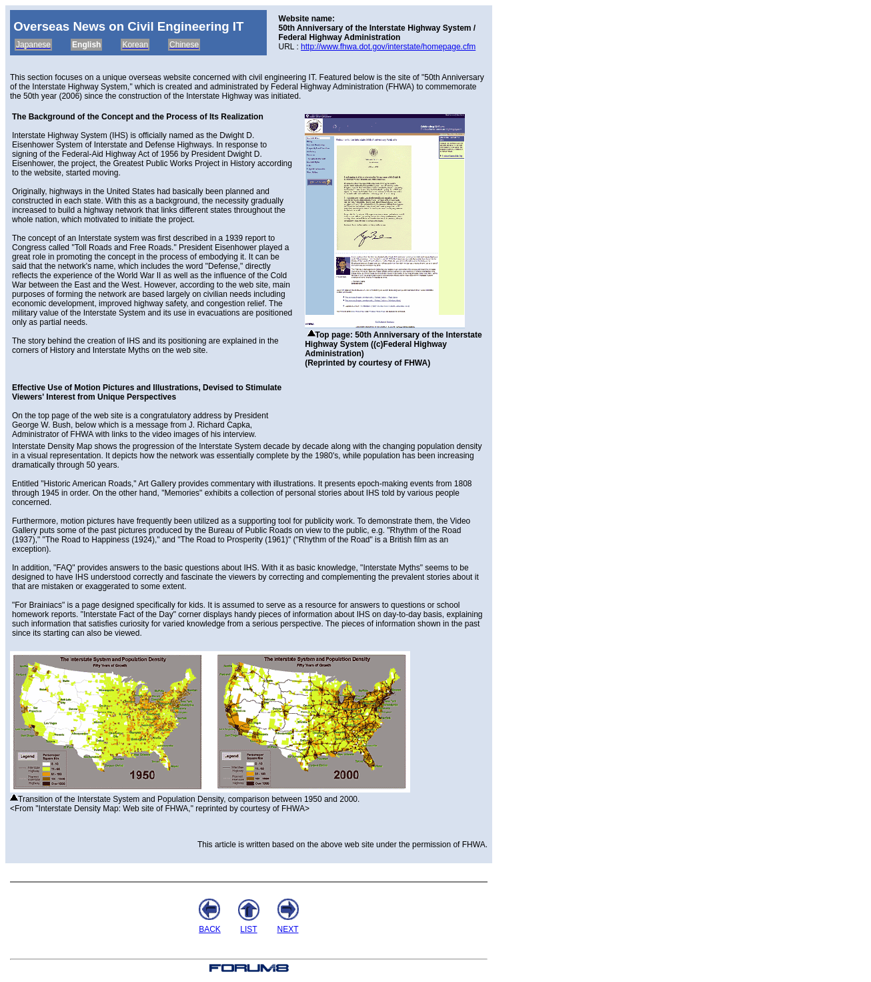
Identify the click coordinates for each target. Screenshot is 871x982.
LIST (248, 929)
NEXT (287, 929)
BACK (210, 929)
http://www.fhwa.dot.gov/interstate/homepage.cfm (388, 46)
